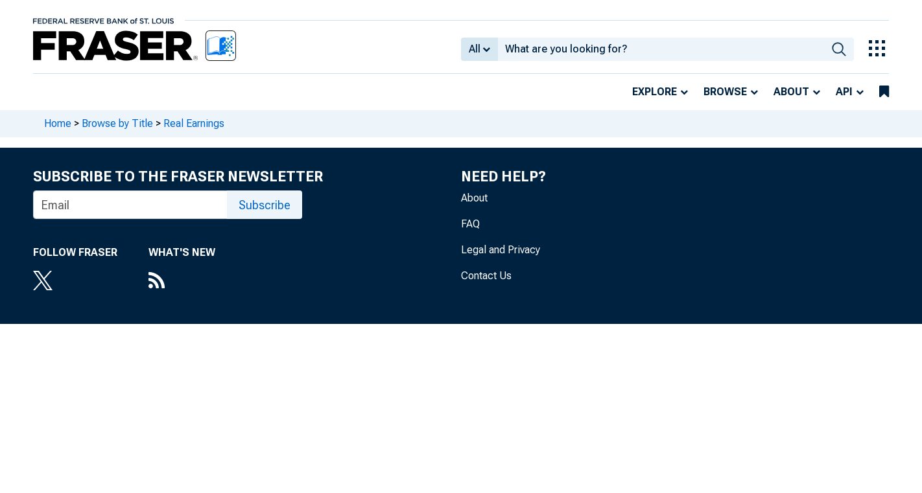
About (791, 92)
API (844, 92)
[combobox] (661, 49)
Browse (725, 92)
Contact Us (486, 275)
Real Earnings (193, 123)
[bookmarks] (884, 92)
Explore (654, 92)
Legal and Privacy (500, 250)
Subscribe (264, 205)
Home (57, 123)
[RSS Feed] (181, 282)
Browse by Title (117, 123)
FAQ (470, 224)
